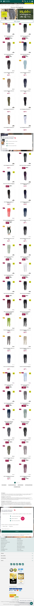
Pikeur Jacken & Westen (21, 546)
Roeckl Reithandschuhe (21, 547)
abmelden (22, 535)
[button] (1, 1)
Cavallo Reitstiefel (20, 540)
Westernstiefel (3, 544)
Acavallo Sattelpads (20, 550)
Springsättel (3, 550)
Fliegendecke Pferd (4, 540)
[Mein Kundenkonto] (27, 1)
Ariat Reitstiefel (19, 544)
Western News (5, 526)
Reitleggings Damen (4, 549)
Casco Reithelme (19, 542)
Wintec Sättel (19, 549)
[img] (32, 1)
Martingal (2, 547)
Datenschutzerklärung (5, 535)
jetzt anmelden (4, 148)
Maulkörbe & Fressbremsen (5, 542)
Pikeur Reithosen (19, 543)
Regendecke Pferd (4, 543)
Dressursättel (3, 546)
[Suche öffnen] (25, 1)
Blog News (11, 526)
